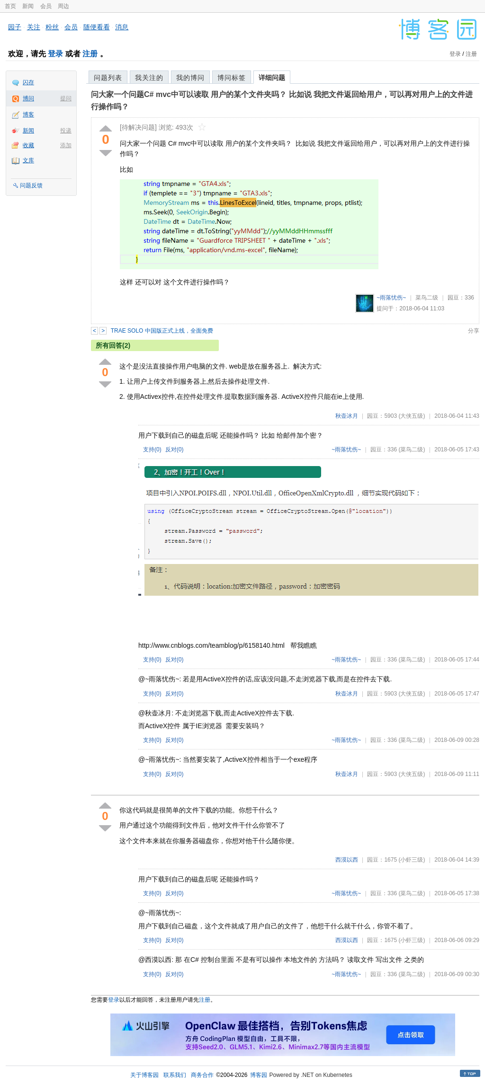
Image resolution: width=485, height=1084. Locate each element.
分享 (473, 330)
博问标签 (231, 77)
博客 (28, 114)
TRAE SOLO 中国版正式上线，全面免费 (162, 330)
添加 (66, 145)
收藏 (28, 145)
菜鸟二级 (426, 297)
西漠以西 (346, 859)
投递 (66, 130)
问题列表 (108, 77)
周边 (63, 6)
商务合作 (202, 1075)
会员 (46, 6)
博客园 (258, 1075)
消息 (121, 27)
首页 (10, 6)
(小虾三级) (411, 859)
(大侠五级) (411, 416)
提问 (66, 98)
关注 (33, 27)
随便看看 (96, 27)
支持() (152, 449)
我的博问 (190, 77)
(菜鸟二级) (411, 449)
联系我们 (174, 1075)
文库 (28, 160)
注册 (90, 54)
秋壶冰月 (346, 416)
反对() (174, 449)
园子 (14, 27)
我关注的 (149, 77)
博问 (28, 98)
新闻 (28, 6)
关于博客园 (144, 1075)
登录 (55, 54)
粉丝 (52, 27)
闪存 (28, 82)
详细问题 (272, 77)
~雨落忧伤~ (391, 297)
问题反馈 (31, 185)
